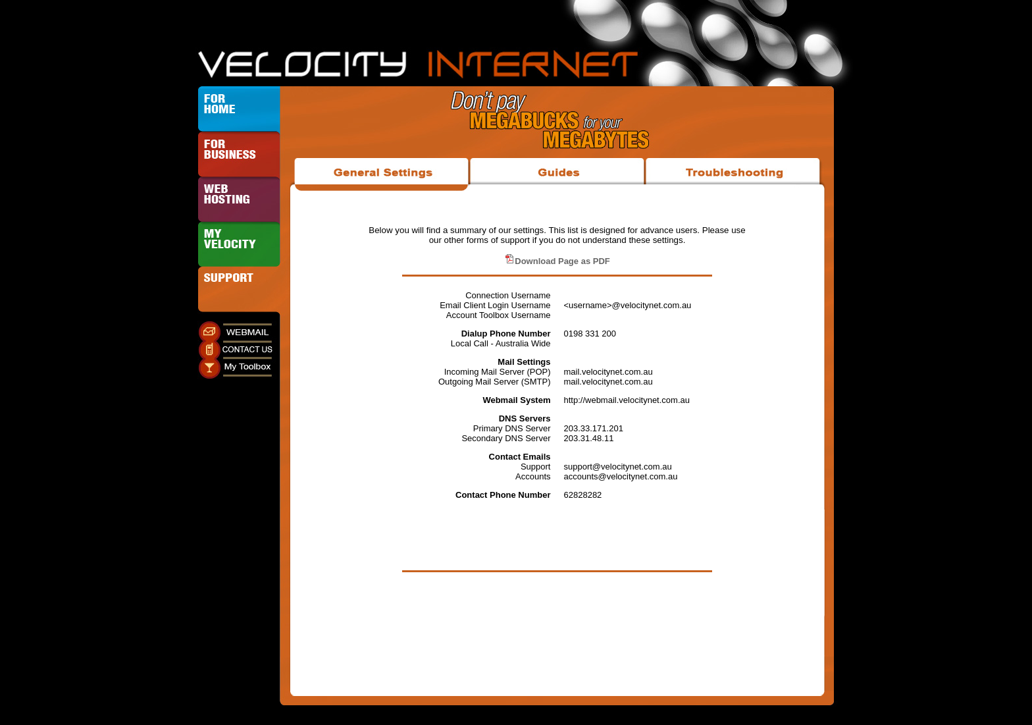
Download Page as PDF (556, 261)
